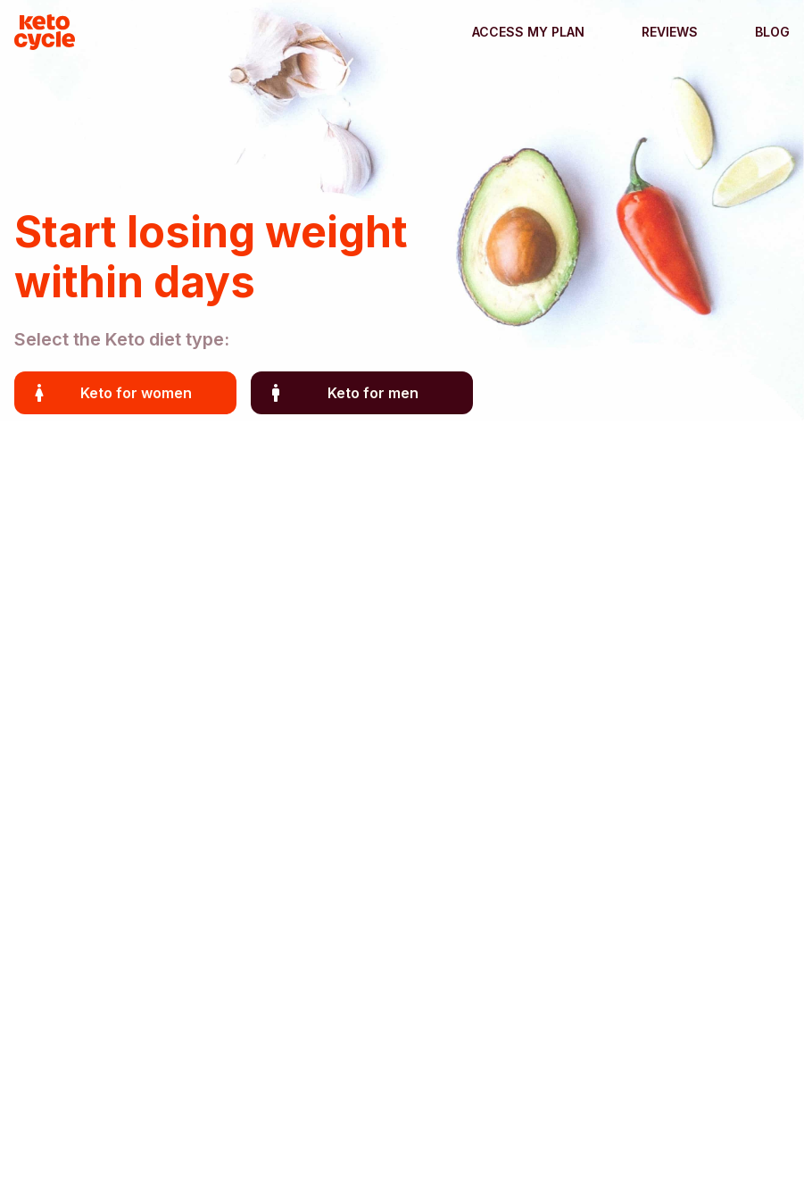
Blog (772, 31)
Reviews (670, 31)
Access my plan (528, 31)
